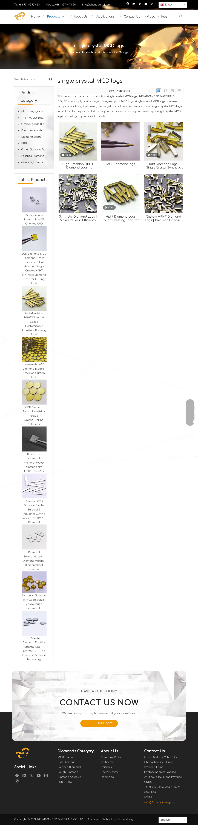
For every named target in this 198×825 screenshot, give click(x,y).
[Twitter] (140, 4)
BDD (24, 143)
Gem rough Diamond (34, 162)
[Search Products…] (31, 79)
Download (107, 777)
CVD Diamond (67, 762)
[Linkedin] (134, 4)
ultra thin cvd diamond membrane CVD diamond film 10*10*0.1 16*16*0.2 (34, 463)
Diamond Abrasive (69, 777)
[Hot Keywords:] (180, 16)
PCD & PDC (65, 782)
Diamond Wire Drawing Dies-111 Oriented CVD (34, 219)
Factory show (109, 772)
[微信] (17, 781)
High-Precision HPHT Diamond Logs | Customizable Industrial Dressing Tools (78, 165)
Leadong (127, 819)
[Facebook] (128, 4)
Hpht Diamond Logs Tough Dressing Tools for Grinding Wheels (120, 218)
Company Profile (111, 757)
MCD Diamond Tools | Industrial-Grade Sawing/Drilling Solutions (34, 416)
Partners (106, 767)
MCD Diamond (67, 757)
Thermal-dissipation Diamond (35, 117)
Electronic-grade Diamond (35, 130)
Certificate (107, 762)
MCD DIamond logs (120, 164)
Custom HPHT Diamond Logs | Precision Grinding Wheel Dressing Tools (163, 218)
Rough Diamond (68, 772)
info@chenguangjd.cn (96, 4)
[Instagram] (152, 4)
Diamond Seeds (31, 137)
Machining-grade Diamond (35, 111)
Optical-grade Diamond (35, 124)
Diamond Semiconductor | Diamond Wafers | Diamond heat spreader (34, 561)
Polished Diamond (32, 156)
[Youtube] (146, 4)
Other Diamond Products (35, 149)
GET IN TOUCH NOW (99, 723)
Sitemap (92, 819)
